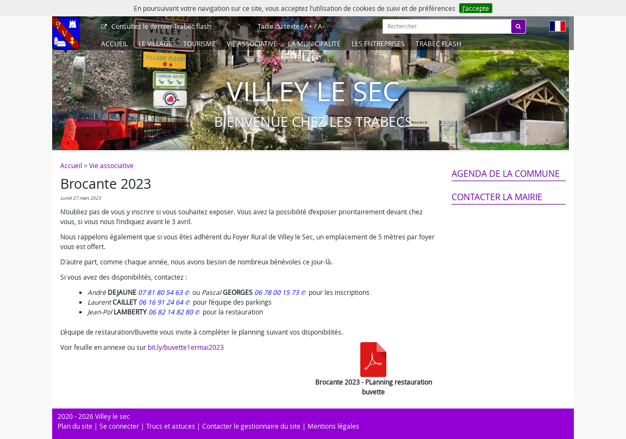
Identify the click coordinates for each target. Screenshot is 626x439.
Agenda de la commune (506, 174)
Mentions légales (333, 426)
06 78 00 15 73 (277, 292)
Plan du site (75, 426)
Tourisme (199, 43)
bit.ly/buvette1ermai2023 (186, 347)
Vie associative (252, 43)
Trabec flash (160, 26)
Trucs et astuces (170, 426)
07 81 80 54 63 (161, 292)
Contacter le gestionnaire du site (251, 426)
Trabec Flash (438, 43)
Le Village (155, 43)
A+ (308, 26)
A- (321, 26)
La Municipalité (314, 43)
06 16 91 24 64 (162, 302)
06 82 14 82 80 (171, 311)
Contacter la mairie (497, 197)
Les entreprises (378, 43)
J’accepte (475, 8)
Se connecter (119, 426)
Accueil (114, 43)
